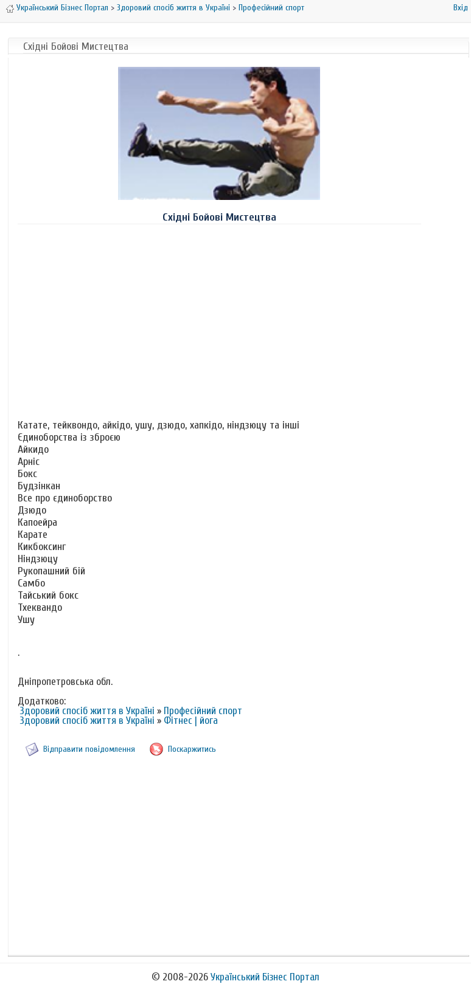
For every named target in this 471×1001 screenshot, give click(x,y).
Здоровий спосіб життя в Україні (173, 7)
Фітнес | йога (191, 720)
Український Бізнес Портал (62, 7)
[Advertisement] (219, 319)
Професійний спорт (271, 7)
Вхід (460, 7)
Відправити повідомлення (89, 749)
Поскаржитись (192, 749)
